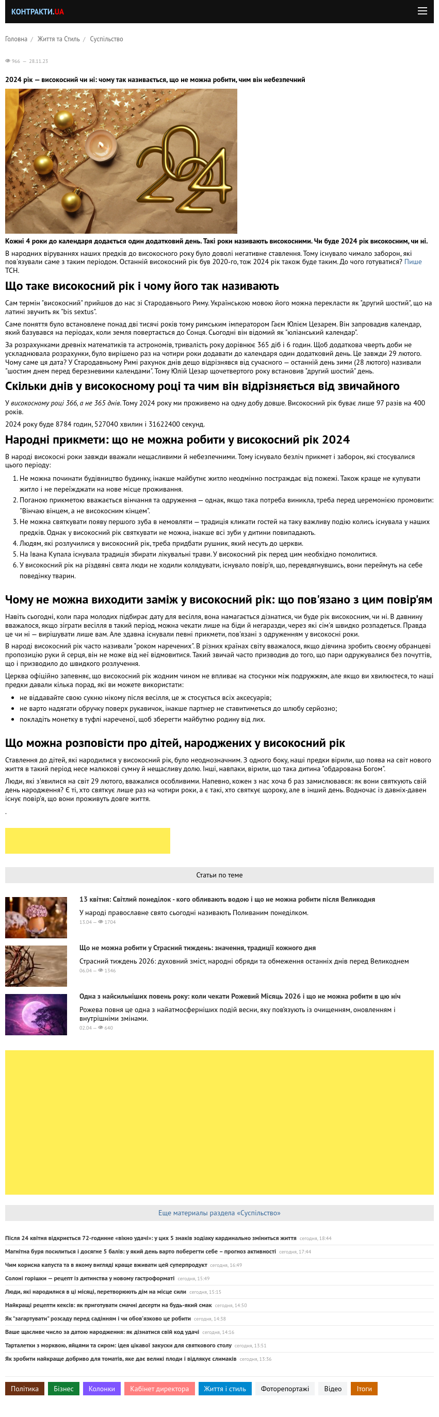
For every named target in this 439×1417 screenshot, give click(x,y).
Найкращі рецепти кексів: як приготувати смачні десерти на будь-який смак (108, 1305)
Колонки (102, 1388)
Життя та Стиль (59, 39)
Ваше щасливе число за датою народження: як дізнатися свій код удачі (102, 1331)
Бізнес (63, 1388)
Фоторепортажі (285, 1388)
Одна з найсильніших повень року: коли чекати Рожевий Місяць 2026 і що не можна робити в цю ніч (240, 996)
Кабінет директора (159, 1388)
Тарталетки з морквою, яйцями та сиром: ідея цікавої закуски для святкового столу (118, 1345)
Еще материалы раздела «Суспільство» (219, 1212)
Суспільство (106, 39)
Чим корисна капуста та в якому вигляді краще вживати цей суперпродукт (106, 1264)
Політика (25, 1388)
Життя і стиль (225, 1388)
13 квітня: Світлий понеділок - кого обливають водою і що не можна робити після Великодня (227, 899)
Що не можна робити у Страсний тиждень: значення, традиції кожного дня (197, 947)
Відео (333, 1388)
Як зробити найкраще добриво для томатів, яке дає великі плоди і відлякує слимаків (121, 1358)
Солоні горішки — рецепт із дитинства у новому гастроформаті (89, 1278)
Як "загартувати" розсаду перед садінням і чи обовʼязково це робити (98, 1318)
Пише (413, 261)
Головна (16, 39)
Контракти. (37, 12)
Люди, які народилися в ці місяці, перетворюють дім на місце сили (95, 1291)
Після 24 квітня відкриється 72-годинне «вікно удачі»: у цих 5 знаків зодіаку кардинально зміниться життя (151, 1238)
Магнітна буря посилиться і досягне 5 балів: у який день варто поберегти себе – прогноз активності (140, 1251)
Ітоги (364, 1388)
